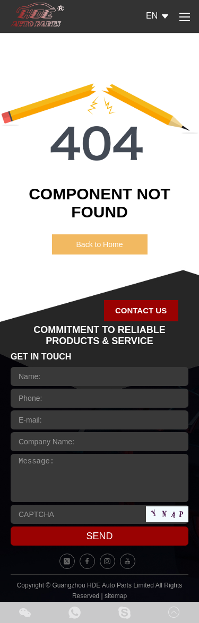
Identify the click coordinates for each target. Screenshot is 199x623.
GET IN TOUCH (41, 356)
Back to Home (99, 244)
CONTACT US (141, 310)
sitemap (116, 596)
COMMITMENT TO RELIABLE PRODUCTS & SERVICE (99, 335)
